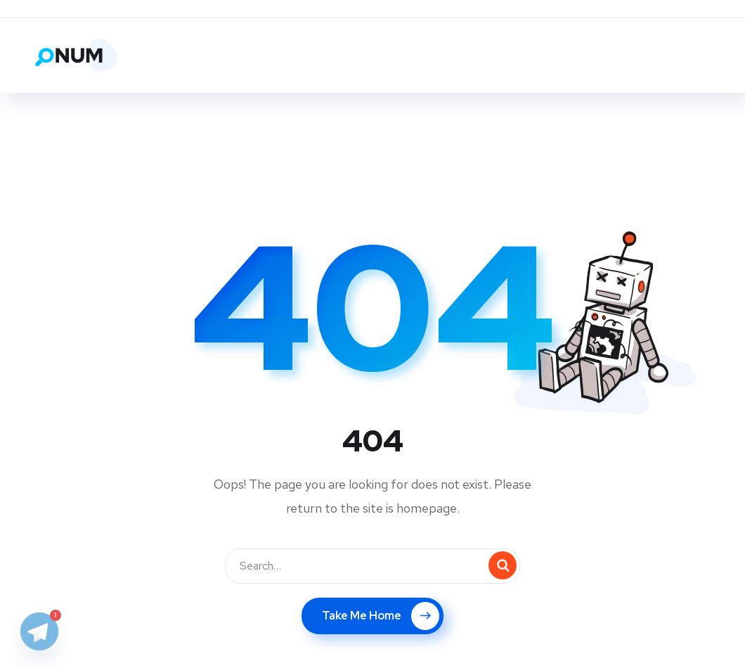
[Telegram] (39, 631)
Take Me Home (380, 616)
